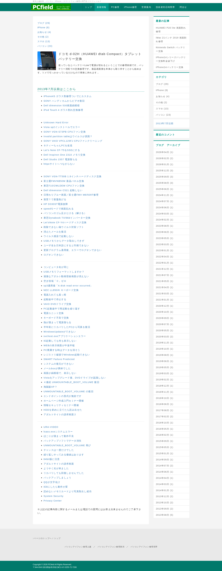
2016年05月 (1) (164, 429)
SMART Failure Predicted (59, 359)
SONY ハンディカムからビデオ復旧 (64, 100)
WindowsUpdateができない (60, 331)
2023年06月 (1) (164, 232)
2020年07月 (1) (164, 324)
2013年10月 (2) (164, 502)
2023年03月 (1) (164, 244)
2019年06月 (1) (164, 361)
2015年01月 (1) (164, 453)
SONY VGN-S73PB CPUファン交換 (65, 131)
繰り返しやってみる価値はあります (64, 454)
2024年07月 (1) (164, 201)
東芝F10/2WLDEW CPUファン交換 (64, 185)
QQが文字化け (52, 482)
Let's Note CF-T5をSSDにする (62, 150)
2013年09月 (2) (164, 509)
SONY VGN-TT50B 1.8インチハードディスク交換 (73, 176)
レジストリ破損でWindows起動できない (67, 354)
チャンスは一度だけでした (59, 450)
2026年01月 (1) (164, 164)
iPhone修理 (130, 7)
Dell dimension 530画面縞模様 (62, 105)
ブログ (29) (43, 23)
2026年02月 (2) (164, 158)
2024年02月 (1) (164, 219)
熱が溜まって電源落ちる (57, 322)
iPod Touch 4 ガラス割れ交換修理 (63, 110)
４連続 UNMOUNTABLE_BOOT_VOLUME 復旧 (71, 382)
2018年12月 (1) (164, 386)
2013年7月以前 (164, 123)
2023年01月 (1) (164, 250)
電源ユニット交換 (54, 313)
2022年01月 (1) (164, 263)
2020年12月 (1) (164, 306)
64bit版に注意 (52, 459)
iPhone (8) (43, 27)
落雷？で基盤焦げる (55, 199)
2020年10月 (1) (164, 312)
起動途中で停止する (55, 299)
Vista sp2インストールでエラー (62, 127)
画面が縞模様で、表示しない (60, 373)
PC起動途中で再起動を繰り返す (62, 308)
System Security (54, 496)
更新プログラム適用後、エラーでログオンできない (73, 250)
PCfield (51, 564)
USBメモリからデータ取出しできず (64, 240)
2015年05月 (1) (164, 447)
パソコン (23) (44, 46)
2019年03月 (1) (164, 373)
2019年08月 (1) (164, 355)
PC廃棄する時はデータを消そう (62, 350)
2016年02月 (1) (164, 435)
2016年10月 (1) (164, 422)
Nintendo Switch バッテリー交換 (170, 49)
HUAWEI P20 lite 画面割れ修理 (171, 30)
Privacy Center (53, 500)
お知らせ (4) (44, 32)
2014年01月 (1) (164, 490)
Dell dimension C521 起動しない (63, 190)
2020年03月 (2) (164, 336)
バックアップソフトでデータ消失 (63, 440)
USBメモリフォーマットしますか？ (64, 271)
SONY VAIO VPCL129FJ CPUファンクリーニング (73, 141)
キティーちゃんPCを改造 (58, 145)
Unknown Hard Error (56, 122)
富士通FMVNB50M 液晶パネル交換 (64, 181)
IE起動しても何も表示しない (60, 340)
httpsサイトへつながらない (59, 164)
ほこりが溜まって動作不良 (59, 436)
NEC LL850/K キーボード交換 (61, 290)
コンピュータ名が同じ (56, 267)
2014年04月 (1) (164, 478)
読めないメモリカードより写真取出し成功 (68, 491)
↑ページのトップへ (42, 538)
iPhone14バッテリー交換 (169, 67)
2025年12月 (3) (164, 170)
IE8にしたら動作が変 (56, 486)
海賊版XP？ (50, 386)
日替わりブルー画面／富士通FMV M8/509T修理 (71, 194)
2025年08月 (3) (164, 183)
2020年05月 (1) (164, 330)
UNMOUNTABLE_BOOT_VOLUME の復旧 (68, 391)
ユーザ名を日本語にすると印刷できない (66, 245)
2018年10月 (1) (164, 398)
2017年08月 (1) (164, 410)
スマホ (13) (43, 41)
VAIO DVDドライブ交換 (57, 304)
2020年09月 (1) (164, 318)
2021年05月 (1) (164, 281)
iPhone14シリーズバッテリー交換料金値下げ (171, 59)
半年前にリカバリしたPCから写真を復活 (67, 327)
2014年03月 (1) (164, 484)
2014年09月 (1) (164, 459)
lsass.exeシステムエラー (58, 431)
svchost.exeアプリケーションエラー (65, 336)
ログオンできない (54, 254)
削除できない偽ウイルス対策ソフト (64, 227)
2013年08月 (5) (164, 515)
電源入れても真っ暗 (55, 294)
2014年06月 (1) (164, 472)
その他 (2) (43, 37)
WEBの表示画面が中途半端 (59, 345)
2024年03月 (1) (164, 213)
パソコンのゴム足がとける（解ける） (65, 213)
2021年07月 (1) (164, 275)
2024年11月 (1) (164, 195)
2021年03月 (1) (164, 293)
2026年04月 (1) (164, 152)
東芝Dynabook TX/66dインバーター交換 (67, 217)
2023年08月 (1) (164, 226)
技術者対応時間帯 (165, 7)
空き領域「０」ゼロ (55, 281)
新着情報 (101, 7)
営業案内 (146, 7)
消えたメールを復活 (55, 231)
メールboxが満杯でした (57, 368)
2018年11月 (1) (164, 392)
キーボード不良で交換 (56, 317)
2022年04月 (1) (164, 256)
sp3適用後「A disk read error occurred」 (68, 285)
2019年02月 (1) (164, 379)
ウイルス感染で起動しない (59, 236)
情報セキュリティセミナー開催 (61, 405)
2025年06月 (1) (164, 189)
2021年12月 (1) (164, 269)
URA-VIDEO (51, 427)
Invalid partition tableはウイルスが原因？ (68, 136)
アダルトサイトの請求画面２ (60, 414)
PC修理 (115, 7)
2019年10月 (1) (164, 349)
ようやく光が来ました (56, 468)
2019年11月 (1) (164, 342)
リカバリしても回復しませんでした (64, 473)
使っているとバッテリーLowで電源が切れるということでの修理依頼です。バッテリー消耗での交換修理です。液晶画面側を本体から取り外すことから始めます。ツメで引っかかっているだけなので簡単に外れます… (90, 69)
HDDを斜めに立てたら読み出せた (63, 409)
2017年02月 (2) (164, 416)
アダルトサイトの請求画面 (59, 463)
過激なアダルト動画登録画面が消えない (66, 276)
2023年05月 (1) (164, 238)
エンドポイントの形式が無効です (63, 396)
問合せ (183, 7)
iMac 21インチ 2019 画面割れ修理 (171, 39)
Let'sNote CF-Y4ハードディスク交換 (65, 222)
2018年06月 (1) (164, 404)
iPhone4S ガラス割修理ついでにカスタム (68, 96)
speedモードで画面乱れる (59, 208)
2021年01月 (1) (164, 299)
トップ (88, 7)
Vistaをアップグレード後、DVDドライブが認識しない (75, 377)
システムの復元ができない (59, 363)
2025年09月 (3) (164, 177)
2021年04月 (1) (164, 287)
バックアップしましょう (57, 477)
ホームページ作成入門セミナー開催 (64, 400)
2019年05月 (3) (164, 367)
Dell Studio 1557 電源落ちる (61, 159)
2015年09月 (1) (164, 441)
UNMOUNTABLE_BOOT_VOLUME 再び (67, 445)
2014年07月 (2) (164, 465)
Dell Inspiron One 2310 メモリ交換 (65, 154)
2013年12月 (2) (164, 496)
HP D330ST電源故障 (56, 204)
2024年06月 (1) (164, 207)
